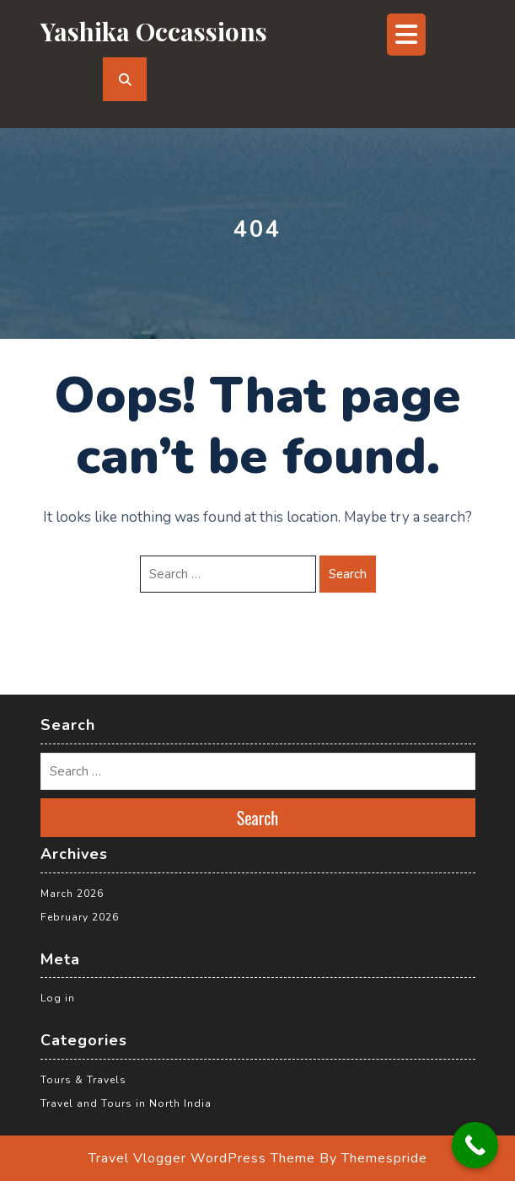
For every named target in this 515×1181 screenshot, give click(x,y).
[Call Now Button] (475, 1145)
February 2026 (79, 917)
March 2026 (72, 893)
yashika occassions (153, 31)
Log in (57, 998)
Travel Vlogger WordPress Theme (202, 1158)
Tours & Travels (83, 1080)
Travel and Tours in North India (126, 1103)
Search (348, 574)
